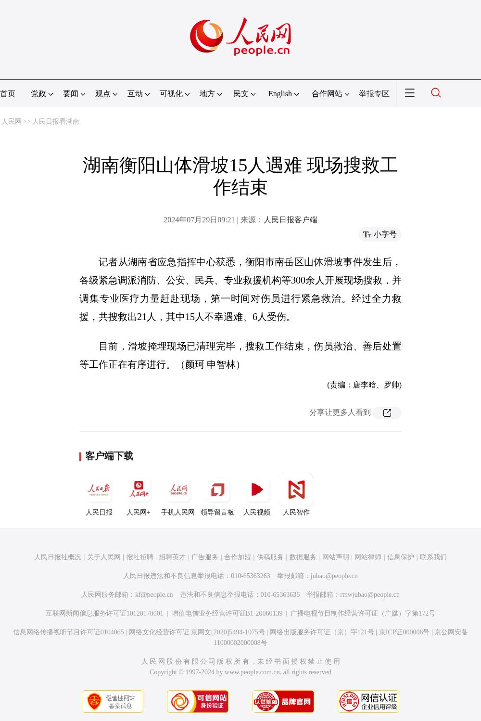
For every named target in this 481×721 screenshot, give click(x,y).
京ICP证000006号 (404, 632)
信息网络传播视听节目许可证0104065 (68, 632)
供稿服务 (270, 557)
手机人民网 (178, 494)
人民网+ (138, 494)
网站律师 (367, 557)
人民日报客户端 (290, 220)
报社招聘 (140, 557)
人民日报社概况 (57, 557)
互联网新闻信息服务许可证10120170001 (105, 613)
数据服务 (303, 557)
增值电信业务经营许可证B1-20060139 (227, 613)
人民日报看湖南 (55, 121)
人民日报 (99, 494)
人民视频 (257, 494)
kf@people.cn (154, 594)
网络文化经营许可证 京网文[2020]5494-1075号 (197, 632)
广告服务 (204, 557)
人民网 (11, 121)
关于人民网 (104, 557)
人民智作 (296, 494)
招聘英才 (172, 557)
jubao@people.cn (334, 575)
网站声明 (335, 557)
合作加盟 (237, 557)
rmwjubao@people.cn (370, 594)
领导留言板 (217, 494)
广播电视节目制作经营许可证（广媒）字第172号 (363, 613)
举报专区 (374, 94)
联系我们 (433, 557)
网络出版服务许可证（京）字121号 (322, 632)
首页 (7, 94)
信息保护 (400, 557)
